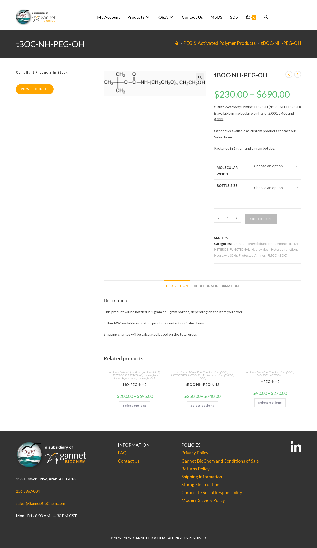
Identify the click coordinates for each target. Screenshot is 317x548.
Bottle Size (227, 185)
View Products (35, 89)
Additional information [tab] (216, 286)
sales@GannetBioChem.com (40, 503)
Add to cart (261, 219)
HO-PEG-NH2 (134, 384)
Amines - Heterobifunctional (254, 243)
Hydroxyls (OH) (225, 255)
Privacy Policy (194, 452)
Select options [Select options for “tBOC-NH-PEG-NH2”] (202, 405)
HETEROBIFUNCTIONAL (232, 249)
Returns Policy (195, 468)
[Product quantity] (227, 218)
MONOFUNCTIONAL (270, 375)
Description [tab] (177, 286)
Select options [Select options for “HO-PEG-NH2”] (135, 405)
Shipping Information (201, 476)
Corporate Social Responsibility (211, 492)
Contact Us (129, 461)
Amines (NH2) (287, 243)
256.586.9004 (28, 491)
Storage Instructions (201, 484)
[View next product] (297, 74)
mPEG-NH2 (269, 381)
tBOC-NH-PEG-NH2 (202, 384)
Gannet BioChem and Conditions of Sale (220, 461)
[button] (200, 77)
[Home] (175, 43)
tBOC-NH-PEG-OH (281, 43)
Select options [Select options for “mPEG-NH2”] (270, 402)
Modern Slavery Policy (203, 500)
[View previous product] (288, 74)
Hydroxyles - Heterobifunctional (275, 249)
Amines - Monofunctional (261, 372)
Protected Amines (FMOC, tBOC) (263, 255)
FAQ (122, 452)
